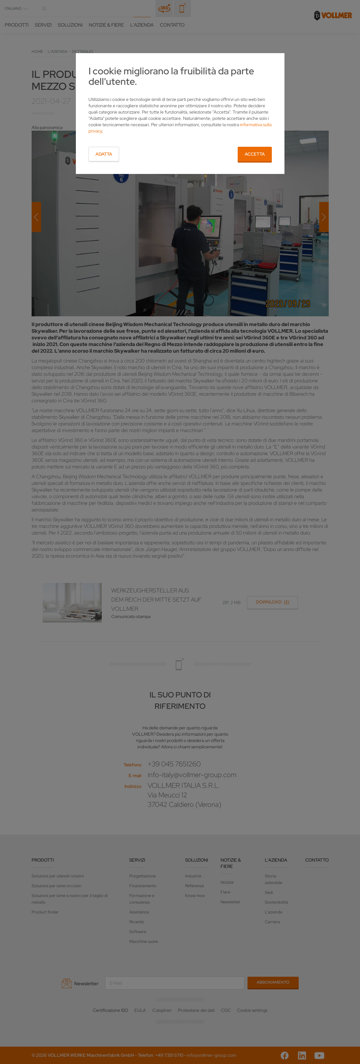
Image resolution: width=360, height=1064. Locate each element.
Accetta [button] (255, 154)
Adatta (103, 154)
